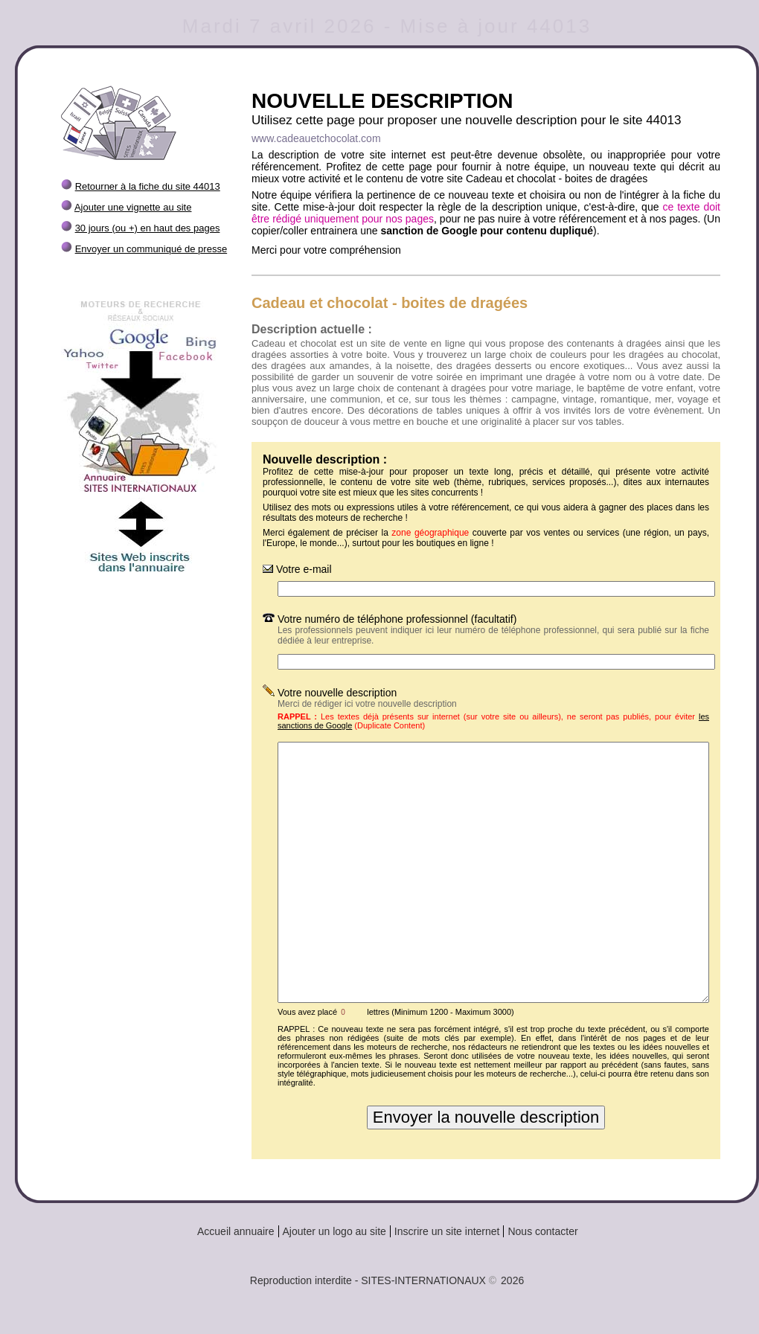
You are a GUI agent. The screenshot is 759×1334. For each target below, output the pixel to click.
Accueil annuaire (236, 1231)
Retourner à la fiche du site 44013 (147, 186)
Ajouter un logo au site (334, 1231)
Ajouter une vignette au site (133, 207)
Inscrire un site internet (447, 1231)
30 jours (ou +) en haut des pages (147, 228)
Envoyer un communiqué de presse (151, 248)
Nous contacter (542, 1231)
